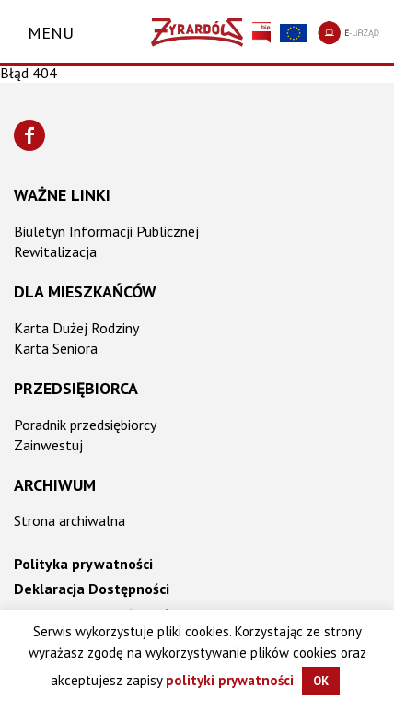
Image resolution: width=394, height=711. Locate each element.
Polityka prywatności (83, 563)
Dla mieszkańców (85, 291)
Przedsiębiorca (76, 388)
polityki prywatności (230, 680)
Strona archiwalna (69, 520)
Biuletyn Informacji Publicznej (106, 231)
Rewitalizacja (55, 251)
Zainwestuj (48, 445)
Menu (51, 32)
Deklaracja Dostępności (91, 588)
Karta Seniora (56, 348)
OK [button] (321, 681)
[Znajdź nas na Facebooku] (29, 135)
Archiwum (55, 484)
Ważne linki (62, 194)
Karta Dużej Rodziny (76, 328)
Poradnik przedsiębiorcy (85, 424)
